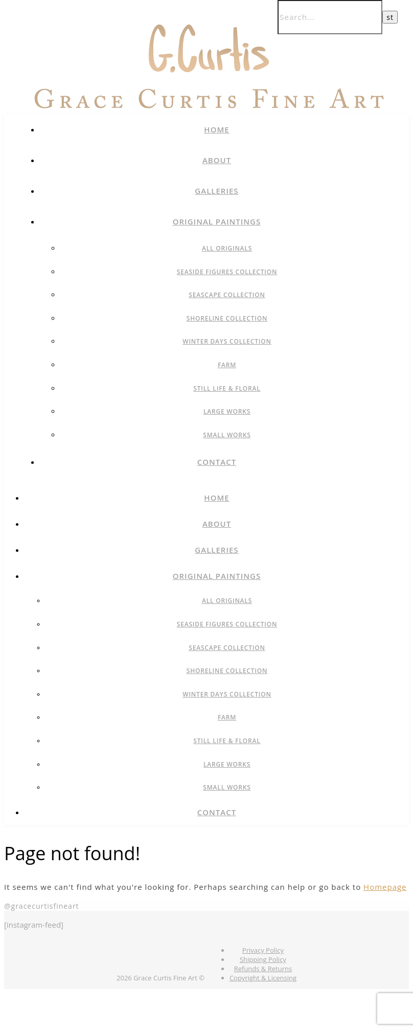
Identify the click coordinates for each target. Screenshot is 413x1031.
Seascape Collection (227, 294)
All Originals (227, 248)
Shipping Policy (263, 959)
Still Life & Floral (226, 388)
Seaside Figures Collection (227, 271)
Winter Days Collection (226, 341)
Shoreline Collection (227, 318)
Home (216, 129)
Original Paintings (217, 221)
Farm (227, 365)
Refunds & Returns (263, 968)
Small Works (226, 435)
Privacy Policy (263, 950)
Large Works (226, 411)
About (216, 160)
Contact (216, 462)
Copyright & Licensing (263, 977)
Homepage (384, 887)
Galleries (216, 191)
